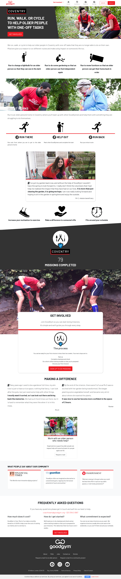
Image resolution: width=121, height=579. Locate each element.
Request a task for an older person (46, 558)
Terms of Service (65, 570)
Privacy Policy (77, 570)
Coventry (16, 11)
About (45, 554)
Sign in (103, 3)
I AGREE (87, 576)
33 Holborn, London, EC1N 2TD (36, 570)
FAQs (52, 554)
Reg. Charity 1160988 (52, 570)
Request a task (60, 455)
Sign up (111, 3)
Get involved (57, 2)
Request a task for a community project (72, 558)
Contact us (66, 554)
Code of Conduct (88, 570)
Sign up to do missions (60, 369)
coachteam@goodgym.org (54, 512)
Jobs (58, 554)
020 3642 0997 (72, 512)
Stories (75, 554)
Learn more (94, 576)
